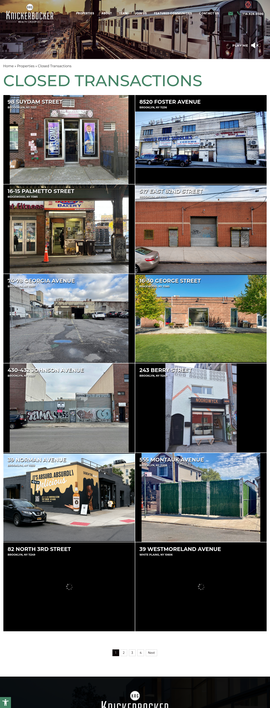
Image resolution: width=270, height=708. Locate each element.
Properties (85, 13)
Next (151, 653)
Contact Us (209, 13)
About (106, 13)
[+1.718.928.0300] (250, 13)
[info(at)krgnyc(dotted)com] (230, 14)
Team (123, 13)
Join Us (141, 13)
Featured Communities (173, 13)
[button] (5, 702)
